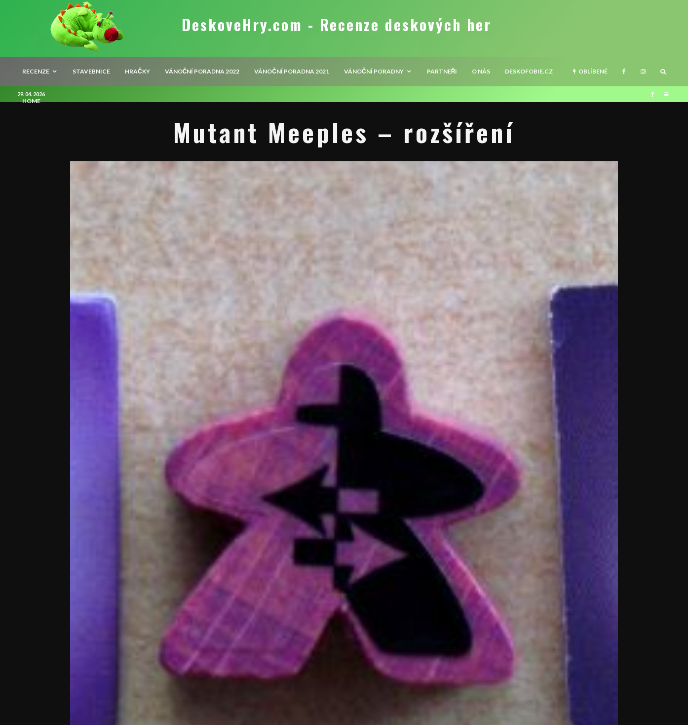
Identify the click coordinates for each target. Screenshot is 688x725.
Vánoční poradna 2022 (202, 71)
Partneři (442, 71)
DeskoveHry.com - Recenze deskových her (337, 24)
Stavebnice (91, 71)
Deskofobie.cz (529, 71)
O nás (481, 71)
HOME (31, 101)
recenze (35, 71)
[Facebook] (624, 71)
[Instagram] (643, 71)
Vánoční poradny (374, 71)
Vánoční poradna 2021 (291, 71)
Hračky (137, 71)
